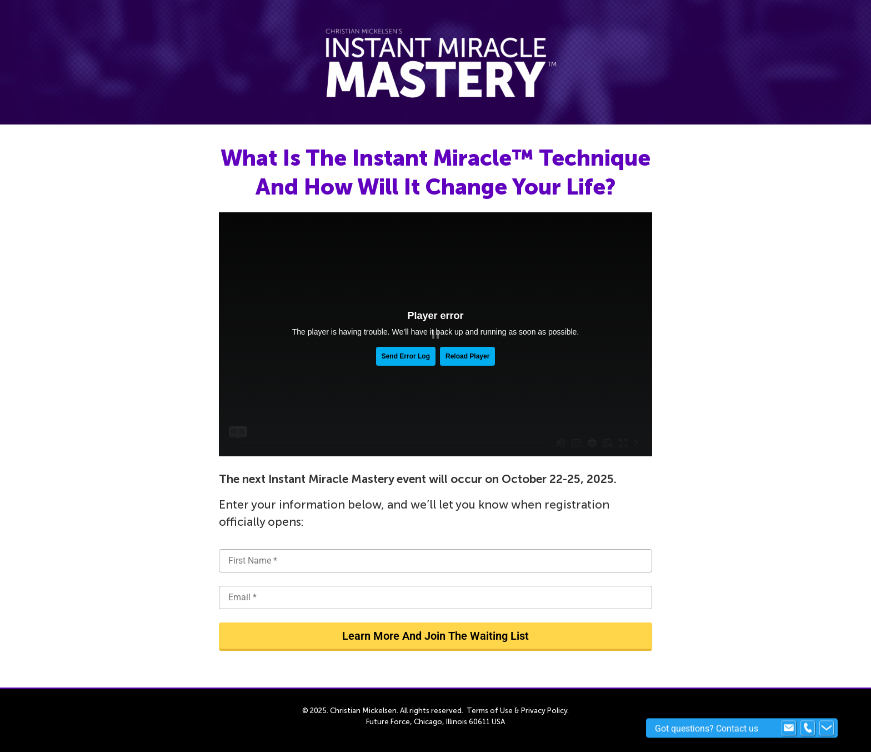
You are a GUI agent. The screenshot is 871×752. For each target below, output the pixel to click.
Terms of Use (490, 710)
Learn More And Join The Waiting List (435, 636)
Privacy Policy (544, 710)
